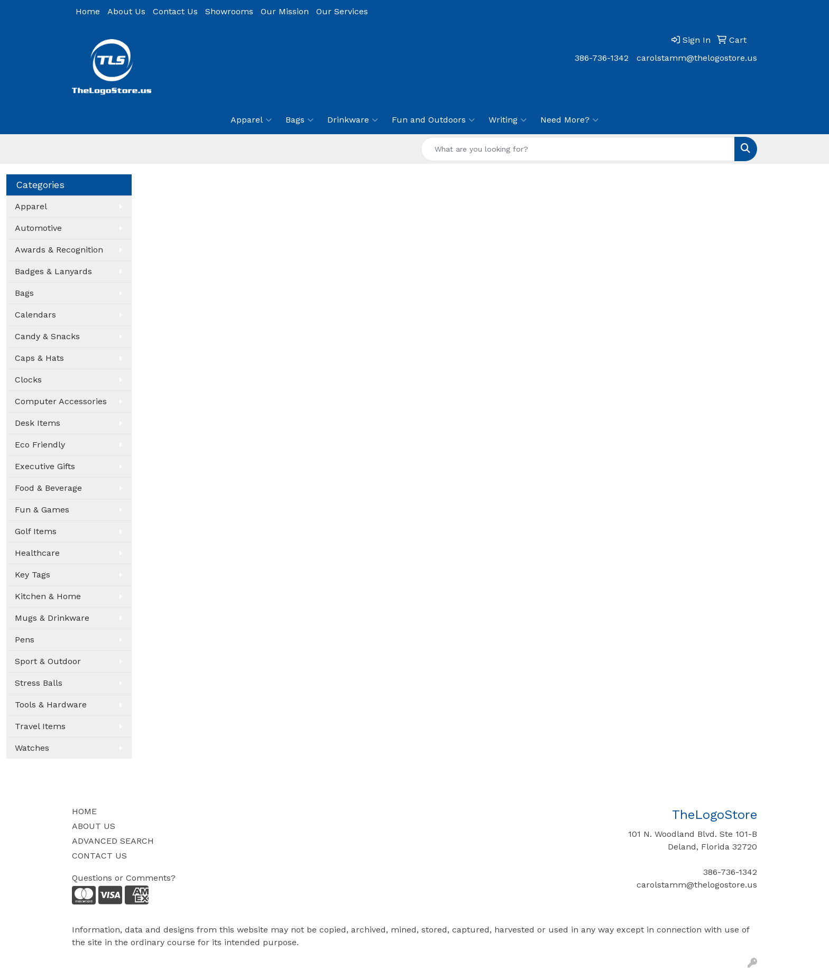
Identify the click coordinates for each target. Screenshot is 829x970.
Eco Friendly (40, 445)
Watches (32, 748)
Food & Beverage (48, 488)
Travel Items (40, 726)
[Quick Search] (578, 149)
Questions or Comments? (124, 878)
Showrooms (229, 11)
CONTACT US (99, 856)
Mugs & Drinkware (52, 618)
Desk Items (37, 423)
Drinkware (352, 120)
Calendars (35, 315)
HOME (84, 811)
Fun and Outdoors (433, 120)
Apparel (251, 120)
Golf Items (36, 531)
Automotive (38, 228)
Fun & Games (42, 510)
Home (88, 11)
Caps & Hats (39, 358)
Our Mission (285, 11)
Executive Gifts (45, 466)
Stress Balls (38, 683)
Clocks (28, 380)
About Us (126, 11)
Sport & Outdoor (48, 661)
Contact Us (175, 11)
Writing (508, 120)
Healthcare (37, 553)
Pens (24, 640)
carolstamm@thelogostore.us (697, 58)
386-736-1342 (602, 58)
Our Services (342, 11)
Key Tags (32, 575)
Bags (299, 120)
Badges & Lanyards (53, 271)
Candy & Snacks (47, 336)
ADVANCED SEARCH (113, 841)
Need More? (569, 120)
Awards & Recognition (59, 250)
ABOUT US (93, 826)
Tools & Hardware (51, 704)
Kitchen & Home (48, 596)
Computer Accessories (61, 401)
